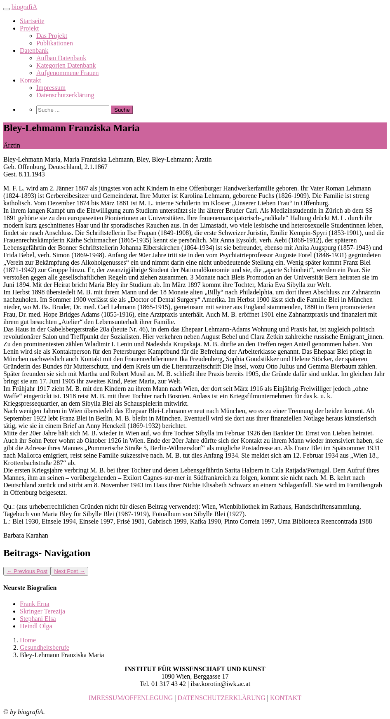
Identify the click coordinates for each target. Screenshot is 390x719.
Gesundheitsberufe (44, 647)
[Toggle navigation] (6, 9)
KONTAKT (285, 697)
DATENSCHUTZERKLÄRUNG (221, 697)
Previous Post (27, 571)
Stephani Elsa (38, 618)
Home (28, 640)
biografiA (24, 6)
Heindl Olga (36, 626)
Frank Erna (34, 603)
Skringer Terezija (42, 611)
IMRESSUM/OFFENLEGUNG (131, 697)
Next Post (69, 571)
